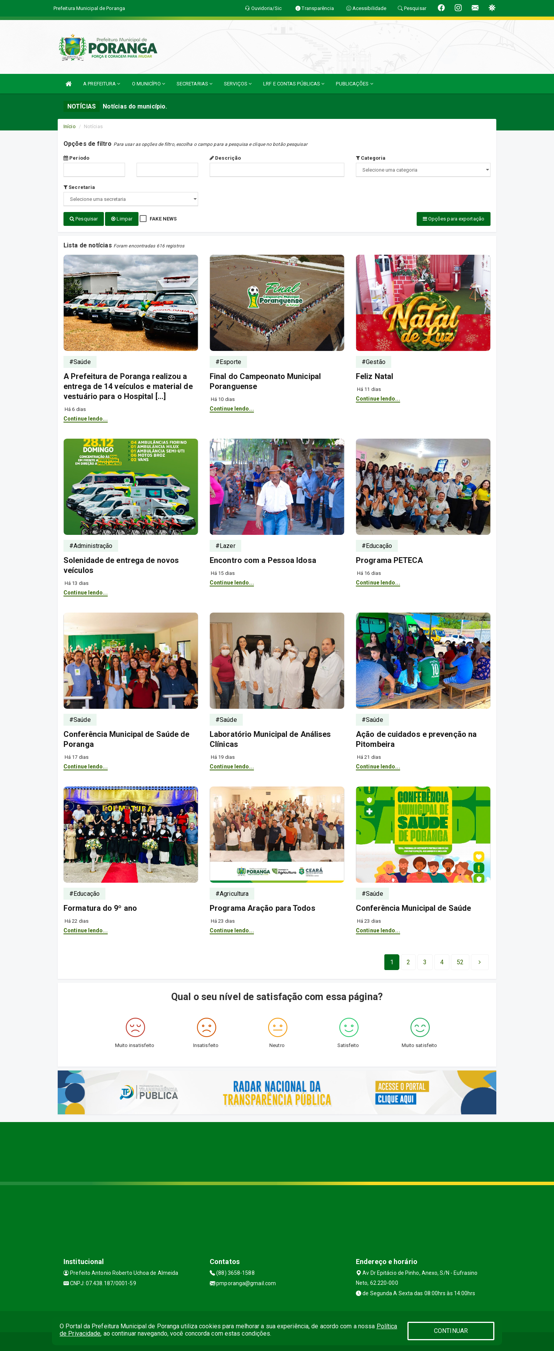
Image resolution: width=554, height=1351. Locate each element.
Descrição (225, 158)
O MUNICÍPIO (148, 84)
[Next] (460, 962)
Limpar (121, 219)
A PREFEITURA (101, 84)
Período (76, 158)
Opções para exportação (453, 219)
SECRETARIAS (194, 84)
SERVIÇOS (238, 84)
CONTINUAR (451, 1330)
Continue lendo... (85, 418)
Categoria (370, 158)
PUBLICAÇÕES (354, 84)
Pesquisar (84, 219)
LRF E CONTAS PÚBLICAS (293, 84)
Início (69, 126)
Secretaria (79, 187)
